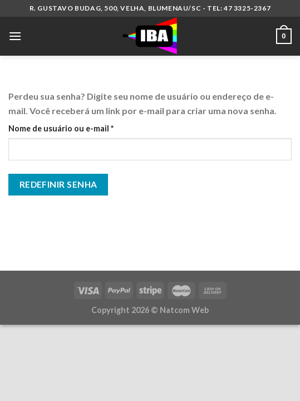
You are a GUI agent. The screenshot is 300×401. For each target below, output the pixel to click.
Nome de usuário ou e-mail (83, 127)
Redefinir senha (58, 184)
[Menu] (15, 36)
